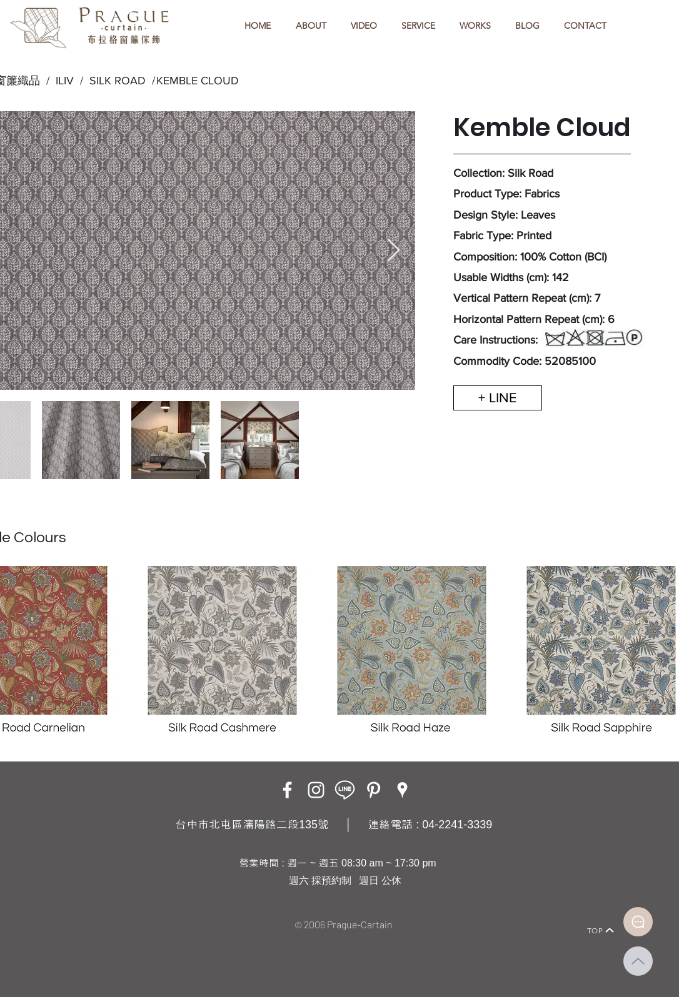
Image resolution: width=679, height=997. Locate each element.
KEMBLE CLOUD (197, 80)
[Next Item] (393, 251)
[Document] (638, 921)
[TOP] (601, 930)
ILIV (65, 80)
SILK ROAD (114, 80)
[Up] (638, 961)
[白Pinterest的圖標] (374, 790)
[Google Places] (402, 790)
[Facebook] (287, 790)
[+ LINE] (497, 397)
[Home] (68, 913)
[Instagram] (316, 790)
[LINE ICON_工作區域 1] (345, 790)
